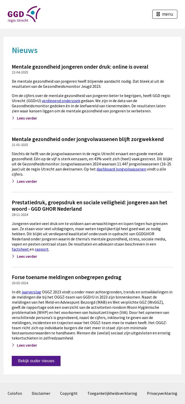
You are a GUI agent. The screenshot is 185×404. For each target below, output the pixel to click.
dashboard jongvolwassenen (121, 169)
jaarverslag (31, 291)
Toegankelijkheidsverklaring (112, 393)
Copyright (69, 393)
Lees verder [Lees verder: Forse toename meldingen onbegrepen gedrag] (27, 345)
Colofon (15, 393)
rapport (42, 249)
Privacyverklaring (162, 393)
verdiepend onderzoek (61, 100)
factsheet (21, 249)
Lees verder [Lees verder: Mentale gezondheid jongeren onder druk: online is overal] (27, 118)
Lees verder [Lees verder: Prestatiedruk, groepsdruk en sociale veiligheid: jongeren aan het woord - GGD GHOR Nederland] (27, 256)
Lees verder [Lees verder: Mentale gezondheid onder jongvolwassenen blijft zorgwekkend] (27, 181)
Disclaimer (41, 393)
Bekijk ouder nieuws (36, 361)
